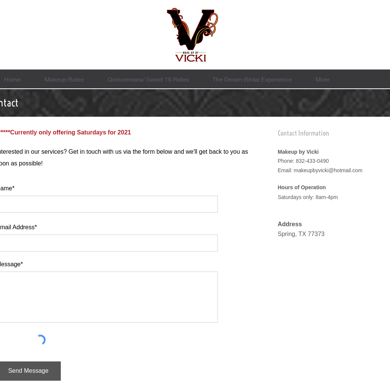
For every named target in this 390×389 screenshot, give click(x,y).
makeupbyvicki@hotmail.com (328, 170)
